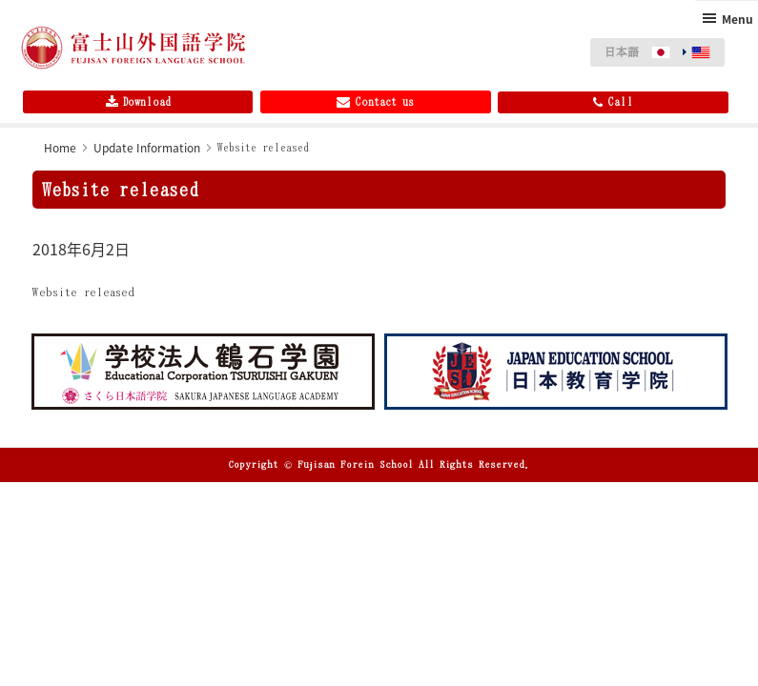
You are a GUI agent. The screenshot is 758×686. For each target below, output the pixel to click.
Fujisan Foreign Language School (133, 48)
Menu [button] (737, 19)
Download (138, 102)
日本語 (621, 51)
